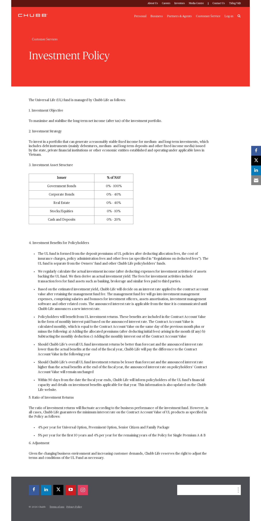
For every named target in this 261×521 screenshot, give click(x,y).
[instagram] (83, 490)
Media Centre (196, 3)
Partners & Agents (179, 16)
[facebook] (34, 490)
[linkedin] (46, 490)
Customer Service (208, 16)
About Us (153, 3)
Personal (140, 16)
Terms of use (57, 507)
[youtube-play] (70, 490)
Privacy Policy (74, 507)
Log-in (229, 16)
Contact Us (218, 3)
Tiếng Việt (235, 3)
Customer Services (45, 39)
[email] (256, 180)
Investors (179, 3)
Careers (166, 3)
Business (156, 16)
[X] (58, 490)
